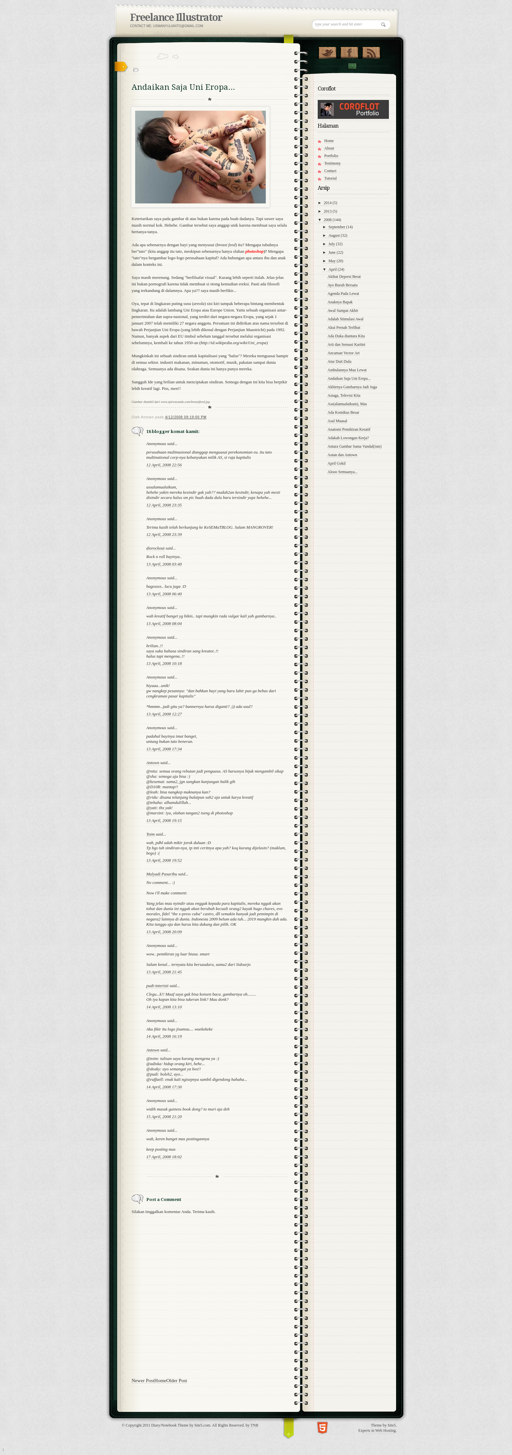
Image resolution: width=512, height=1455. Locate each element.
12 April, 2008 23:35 (164, 505)
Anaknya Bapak (340, 302)
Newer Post (143, 1380)
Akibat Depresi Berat (344, 276)
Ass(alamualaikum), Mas (347, 404)
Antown (152, 762)
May (332, 261)
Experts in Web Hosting (377, 1430)
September (337, 227)
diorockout (155, 548)
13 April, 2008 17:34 (164, 748)
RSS (371, 51)
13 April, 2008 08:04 (164, 623)
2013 (328, 211)
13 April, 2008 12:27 (164, 714)
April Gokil (337, 463)
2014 (328, 202)
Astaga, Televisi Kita (344, 395)
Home (160, 1380)
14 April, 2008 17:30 (164, 1086)
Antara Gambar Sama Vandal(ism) (354, 446)
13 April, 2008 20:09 (164, 931)
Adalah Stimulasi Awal (345, 319)
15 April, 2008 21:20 (164, 1116)
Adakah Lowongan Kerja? (348, 438)
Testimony (332, 163)
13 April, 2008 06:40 (164, 593)
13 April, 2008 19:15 (164, 820)
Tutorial (330, 178)
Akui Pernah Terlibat (344, 327)
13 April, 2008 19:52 (164, 860)
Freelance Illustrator (176, 17)
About (329, 148)
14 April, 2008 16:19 (164, 1036)
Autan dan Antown (342, 455)
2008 (328, 219)
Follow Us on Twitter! (327, 51)
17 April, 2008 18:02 (164, 1156)
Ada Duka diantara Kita (346, 336)
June (332, 252)
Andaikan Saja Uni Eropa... (349, 378)
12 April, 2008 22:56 (164, 464)
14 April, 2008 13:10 (164, 1006)
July (332, 244)
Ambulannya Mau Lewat (347, 370)
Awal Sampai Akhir (343, 310)
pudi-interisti (157, 985)
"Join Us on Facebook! (349, 51)
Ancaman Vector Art (344, 353)
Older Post (176, 1380)
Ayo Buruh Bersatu (343, 285)
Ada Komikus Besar (343, 412)
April (333, 269)
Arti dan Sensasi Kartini (346, 344)
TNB (254, 1425)
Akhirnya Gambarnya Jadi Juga (352, 387)
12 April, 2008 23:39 (164, 534)
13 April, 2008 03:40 (164, 564)
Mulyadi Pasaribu (161, 873)
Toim (150, 834)
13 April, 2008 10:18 (164, 663)
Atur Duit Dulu (339, 361)
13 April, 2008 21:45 (164, 971)
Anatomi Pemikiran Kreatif (349, 429)
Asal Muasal (337, 421)
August (334, 235)
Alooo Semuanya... (343, 472)
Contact (352, 66)
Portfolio (331, 155)
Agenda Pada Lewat (343, 293)
